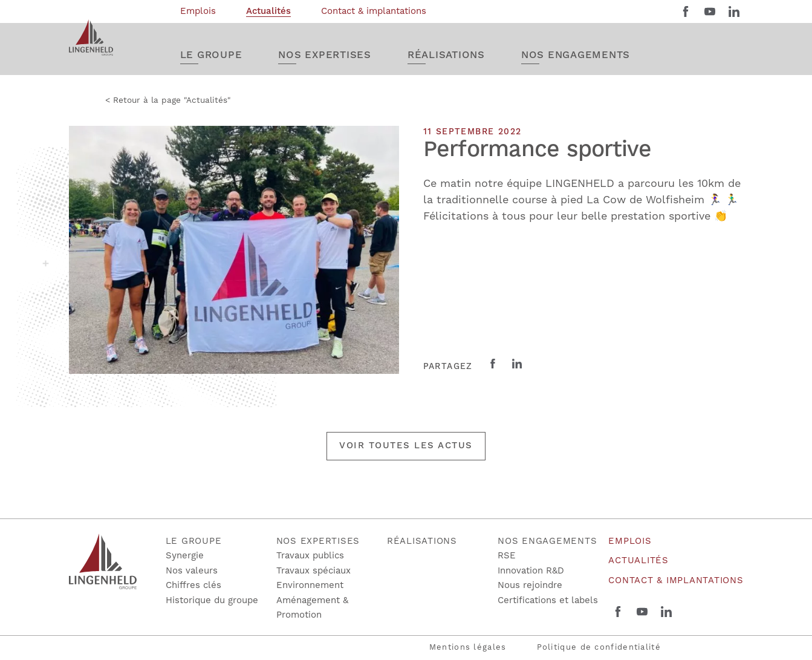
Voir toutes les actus (406, 445)
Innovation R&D (531, 571)
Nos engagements (547, 541)
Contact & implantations (675, 580)
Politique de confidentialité (599, 647)
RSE (507, 555)
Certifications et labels (548, 600)
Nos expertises (318, 541)
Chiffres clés (193, 585)
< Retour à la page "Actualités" (167, 100)
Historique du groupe (212, 600)
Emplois (629, 541)
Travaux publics (310, 555)
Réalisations (422, 541)
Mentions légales (468, 647)
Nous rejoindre (530, 585)
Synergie (185, 555)
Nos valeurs (192, 571)
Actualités (638, 560)
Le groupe (194, 541)
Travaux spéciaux (313, 571)
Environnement (309, 585)
